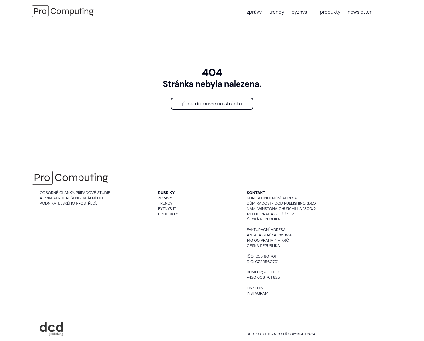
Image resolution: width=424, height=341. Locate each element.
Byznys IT (167, 208)
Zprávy (165, 198)
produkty (330, 12)
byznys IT (302, 12)
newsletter (360, 12)
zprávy (254, 12)
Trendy (165, 203)
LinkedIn (255, 288)
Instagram (257, 293)
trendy (276, 12)
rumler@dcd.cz (263, 272)
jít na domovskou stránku (212, 103)
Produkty (168, 214)
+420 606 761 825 (263, 277)
